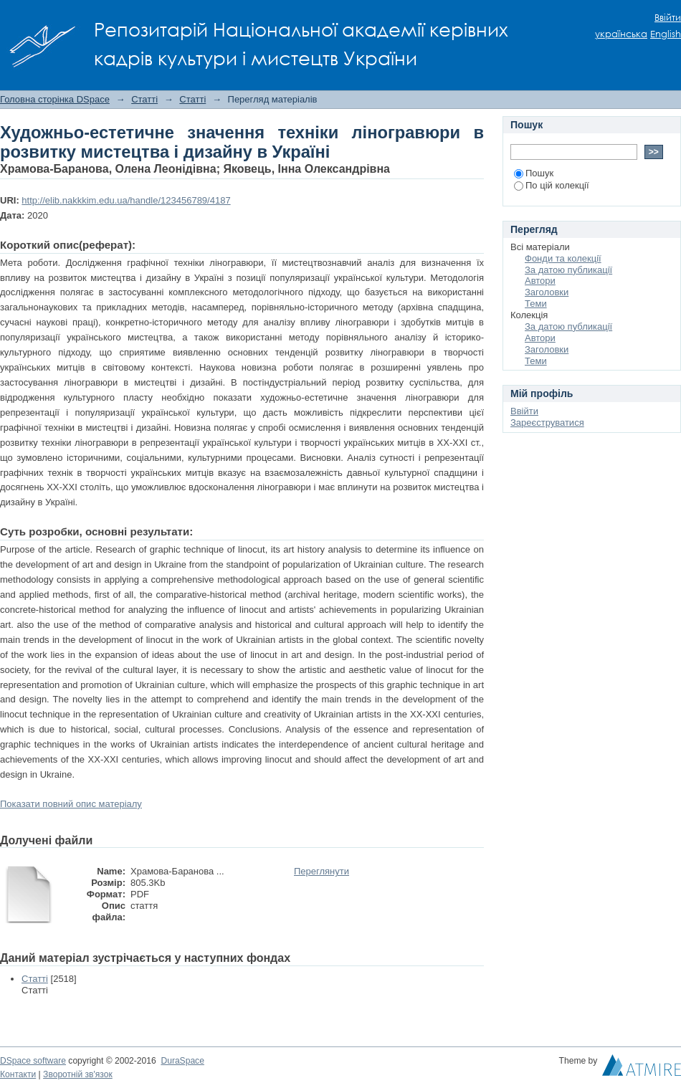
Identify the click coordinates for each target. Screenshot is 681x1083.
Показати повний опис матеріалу (71, 803)
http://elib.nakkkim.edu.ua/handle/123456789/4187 (126, 200)
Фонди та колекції (563, 258)
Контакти (18, 1074)
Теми (536, 303)
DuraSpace (182, 1061)
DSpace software (33, 1061)
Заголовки (546, 292)
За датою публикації (568, 269)
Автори (540, 280)
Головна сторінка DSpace (55, 99)
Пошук (533, 173)
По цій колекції (551, 185)
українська (621, 34)
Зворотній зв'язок (78, 1074)
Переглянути (321, 871)
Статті (144, 99)
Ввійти (667, 17)
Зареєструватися (547, 422)
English (665, 34)
